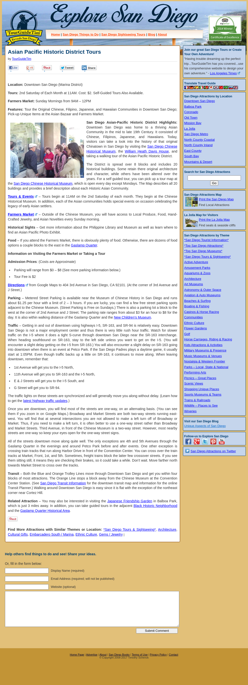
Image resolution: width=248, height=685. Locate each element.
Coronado (191, 112)
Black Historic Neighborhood (155, 506)
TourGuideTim (21, 59)
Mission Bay (192, 123)
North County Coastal (199, 140)
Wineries (190, 411)
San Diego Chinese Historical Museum (43, 183)
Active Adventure (196, 262)
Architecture (167, 529)
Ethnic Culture (86, 534)
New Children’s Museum (132, 317)
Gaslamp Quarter (84, 245)
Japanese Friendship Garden (129, 501)
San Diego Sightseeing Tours (123, 34)
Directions (18, 285)
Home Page (77, 654)
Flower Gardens (195, 328)
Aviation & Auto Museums (202, 295)
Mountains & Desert (198, 162)
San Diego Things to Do (81, 34)
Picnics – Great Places (200, 378)
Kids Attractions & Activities (203, 345)
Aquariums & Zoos (197, 273)
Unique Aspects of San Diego (205, 426)
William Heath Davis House (147, 151)
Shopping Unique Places (201, 389)
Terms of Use (140, 654)
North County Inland (198, 145)
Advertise (91, 654)
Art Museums (193, 284)
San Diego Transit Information (63, 483)
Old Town (190, 117)
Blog (151, 34)
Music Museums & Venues (203, 356)
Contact (173, 654)
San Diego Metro (196, 134)
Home (55, 34)
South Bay (191, 156)
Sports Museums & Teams (202, 394)
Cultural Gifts (18, 534)
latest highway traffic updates (45, 401)
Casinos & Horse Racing (201, 312)
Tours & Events (22, 196)
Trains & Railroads (197, 400)
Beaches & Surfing (197, 301)
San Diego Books (119, 654)
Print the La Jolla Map (214, 219)
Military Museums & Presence (205, 350)
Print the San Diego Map (216, 199)
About (162, 34)
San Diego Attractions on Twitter (213, 451)
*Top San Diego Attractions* (203, 245)
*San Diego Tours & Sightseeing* (129, 529)
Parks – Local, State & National (206, 367)
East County (193, 151)
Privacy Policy (158, 654)
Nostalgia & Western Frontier (204, 361)
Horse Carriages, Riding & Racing (208, 339)
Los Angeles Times (225, 73)
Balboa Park (193, 106)
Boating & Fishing (196, 306)
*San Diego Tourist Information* (206, 240)
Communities (193, 317)
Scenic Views (193, 383)
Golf (187, 334)
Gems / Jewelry (111, 534)
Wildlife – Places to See (201, 405)
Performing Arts (195, 372)
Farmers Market (22, 214)
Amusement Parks (197, 268)
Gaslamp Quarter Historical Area (45, 511)
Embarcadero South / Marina (52, 534)
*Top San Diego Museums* (203, 251)
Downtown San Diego (199, 101)
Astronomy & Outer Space (202, 290)
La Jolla (189, 128)
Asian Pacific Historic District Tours (54, 52)
